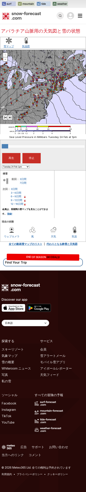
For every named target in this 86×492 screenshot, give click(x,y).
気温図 (26, 46)
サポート (38, 447)
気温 (74, 236)
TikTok (6, 416)
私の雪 (6, 381)
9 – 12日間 (16, 200)
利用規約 (7, 474)
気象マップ (9, 356)
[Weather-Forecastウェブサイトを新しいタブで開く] (60, 4)
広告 (23, 447)
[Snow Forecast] (21, 16)
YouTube (8, 422)
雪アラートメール (53, 356)
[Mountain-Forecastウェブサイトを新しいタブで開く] (26, 4)
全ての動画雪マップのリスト (25, 244)
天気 (53, 236)
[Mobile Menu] (80, 15)
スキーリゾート (13, 349)
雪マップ (9, 46)
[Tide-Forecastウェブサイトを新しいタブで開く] (43, 4)
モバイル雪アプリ (53, 362)
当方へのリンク (13, 455)
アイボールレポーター (56, 368)
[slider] (5, 146)
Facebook (9, 403)
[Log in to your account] (70, 15)
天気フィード (49, 375)
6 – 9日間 (16, 196)
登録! (9, 213)
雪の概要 (8, 362)
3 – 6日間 (16, 192)
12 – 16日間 (17, 203)
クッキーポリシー (57, 474)
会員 (43, 349)
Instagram (9, 410)
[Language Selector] (25, 323)
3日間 (23, 179)
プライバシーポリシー (30, 474)
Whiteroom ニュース (16, 368)
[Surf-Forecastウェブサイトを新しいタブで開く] (9, 4)
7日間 (23, 182)
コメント (35, 455)
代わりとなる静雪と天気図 (61, 244)
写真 (5, 375)
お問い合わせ (58, 447)
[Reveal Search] (60, 15)
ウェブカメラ (11, 236)
